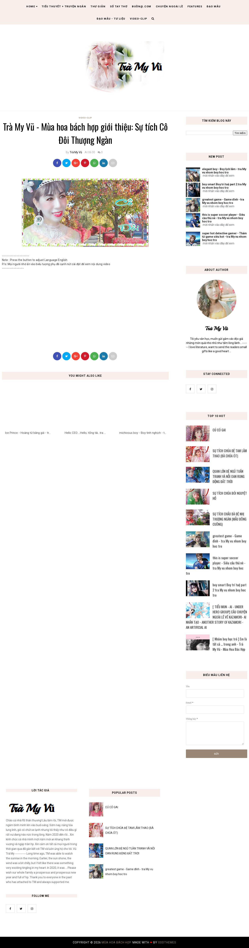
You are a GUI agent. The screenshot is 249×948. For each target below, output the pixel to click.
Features (194, 6)
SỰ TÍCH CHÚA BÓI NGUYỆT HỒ (230, 496)
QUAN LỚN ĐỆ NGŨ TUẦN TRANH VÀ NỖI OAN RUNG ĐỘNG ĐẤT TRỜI (228, 476)
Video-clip (138, 18)
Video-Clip (85, 118)
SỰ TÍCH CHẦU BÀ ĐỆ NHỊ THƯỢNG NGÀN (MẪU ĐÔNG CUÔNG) (229, 519)
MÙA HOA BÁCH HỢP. (117, 942)
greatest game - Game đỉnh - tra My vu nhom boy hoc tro (223, 201)
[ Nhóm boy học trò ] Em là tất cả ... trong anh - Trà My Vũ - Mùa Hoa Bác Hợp (230, 644)
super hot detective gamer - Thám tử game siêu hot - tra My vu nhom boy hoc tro (224, 237)
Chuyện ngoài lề (169, 6)
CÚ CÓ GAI (219, 429)
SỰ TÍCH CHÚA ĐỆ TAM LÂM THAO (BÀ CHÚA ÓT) (230, 453)
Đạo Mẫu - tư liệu (111, 18)
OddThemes (167, 942)
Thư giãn (98, 6)
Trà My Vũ (76, 152)
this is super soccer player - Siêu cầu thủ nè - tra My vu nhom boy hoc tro (223, 218)
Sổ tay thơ (118, 6)
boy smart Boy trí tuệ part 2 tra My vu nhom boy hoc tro (224, 186)
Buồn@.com (141, 6)
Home (32, 6)
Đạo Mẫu (214, 6)
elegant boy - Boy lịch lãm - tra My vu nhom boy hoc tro (224, 171)
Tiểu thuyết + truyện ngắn (64, 6)
